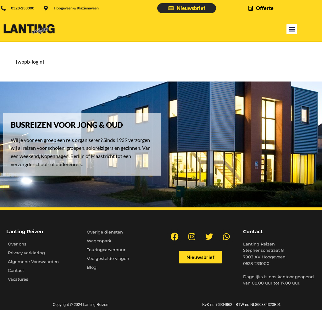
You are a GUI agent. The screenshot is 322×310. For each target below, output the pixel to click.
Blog (92, 267)
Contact (16, 270)
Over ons (17, 243)
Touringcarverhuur (106, 249)
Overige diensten (105, 231)
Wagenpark (99, 240)
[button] (291, 29)
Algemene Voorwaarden (33, 261)
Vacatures (18, 279)
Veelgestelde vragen (108, 258)
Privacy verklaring (26, 252)
